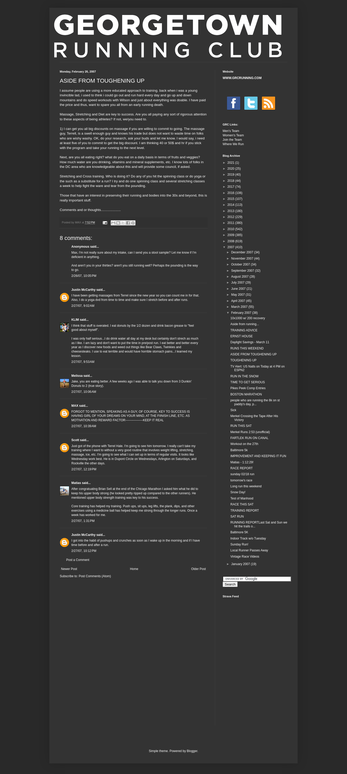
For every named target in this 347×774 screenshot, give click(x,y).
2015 (231, 199)
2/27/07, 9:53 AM (82, 362)
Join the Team (232, 140)
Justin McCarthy (83, 290)
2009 (231, 235)
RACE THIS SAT (242, 504)
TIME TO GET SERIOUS (247, 382)
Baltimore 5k (239, 450)
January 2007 (241, 564)
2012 (231, 217)
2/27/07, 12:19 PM (83, 469)
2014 (231, 205)
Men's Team (231, 131)
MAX (74, 406)
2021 (231, 163)
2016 (231, 193)
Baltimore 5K (239, 532)
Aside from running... (244, 324)
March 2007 (239, 307)
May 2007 (238, 294)
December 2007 (242, 252)
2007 (231, 247)
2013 (231, 211)
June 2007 (238, 289)
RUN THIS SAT (241, 426)
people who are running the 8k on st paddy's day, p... (255, 402)
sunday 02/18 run (242, 474)
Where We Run (233, 144)
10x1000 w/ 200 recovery (247, 318)
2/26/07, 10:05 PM (83, 276)
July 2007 (238, 282)
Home (134, 569)
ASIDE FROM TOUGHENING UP (253, 354)
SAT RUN (237, 516)
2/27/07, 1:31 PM (83, 521)
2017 (231, 187)
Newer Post (69, 569)
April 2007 (238, 301)
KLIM (75, 320)
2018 (231, 181)
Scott (75, 440)
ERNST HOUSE (241, 336)
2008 (231, 241)
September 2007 (243, 270)
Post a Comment (77, 560)
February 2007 (241, 313)
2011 (231, 223)
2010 (231, 229)
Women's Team (233, 135)
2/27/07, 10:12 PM (83, 551)
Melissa (76, 376)
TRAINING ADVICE (244, 330)
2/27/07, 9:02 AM (82, 306)
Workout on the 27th (244, 444)
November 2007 (242, 258)
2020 (231, 168)
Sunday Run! (239, 544)
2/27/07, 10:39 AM (83, 426)
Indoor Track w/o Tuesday (248, 538)
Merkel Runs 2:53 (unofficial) (250, 432)
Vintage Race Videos (244, 556)
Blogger (192, 751)
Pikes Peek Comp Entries (248, 388)
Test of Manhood (241, 498)
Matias (76, 483)
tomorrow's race (241, 480)
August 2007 (240, 276)
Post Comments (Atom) (95, 576)
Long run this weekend (246, 486)
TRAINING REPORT (244, 510)
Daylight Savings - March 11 (249, 342)
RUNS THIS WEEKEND (246, 348)
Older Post (198, 569)
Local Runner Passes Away (249, 550)
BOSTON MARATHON (246, 394)
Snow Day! (237, 492)
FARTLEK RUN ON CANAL (249, 438)
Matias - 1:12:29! (241, 462)
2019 (231, 174)
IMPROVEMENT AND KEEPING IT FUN (258, 456)
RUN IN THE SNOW (244, 376)
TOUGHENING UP (243, 360)
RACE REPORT (241, 468)
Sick (233, 410)
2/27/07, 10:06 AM (83, 392)
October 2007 (241, 264)
